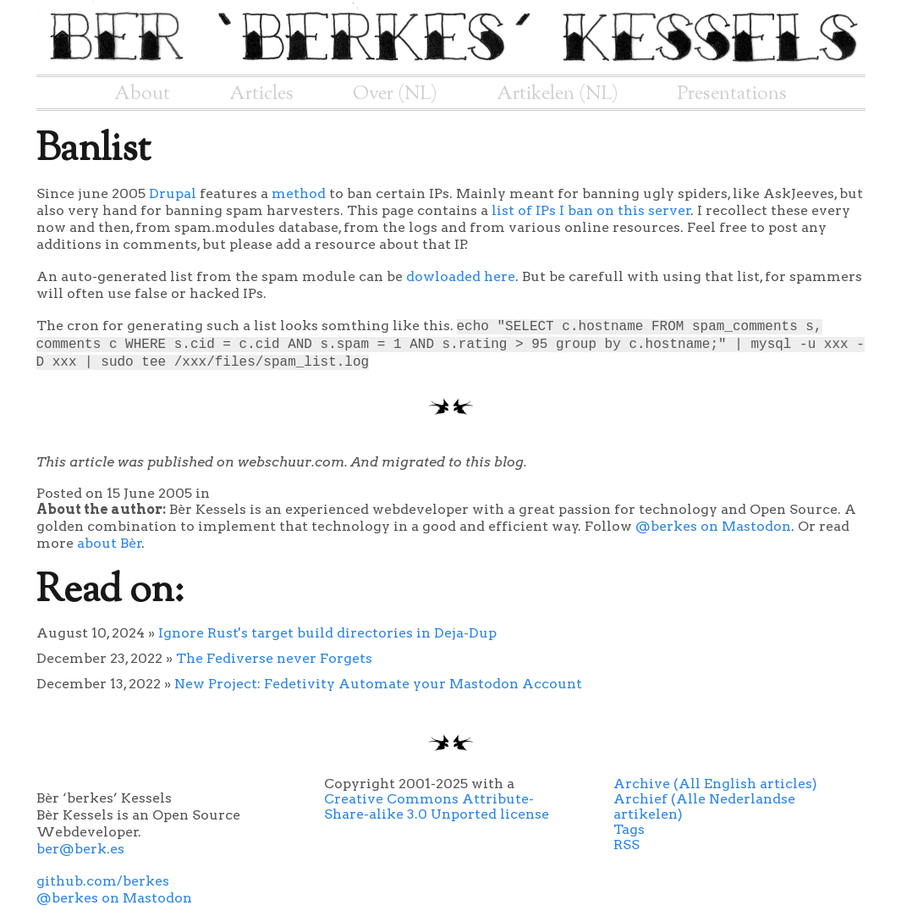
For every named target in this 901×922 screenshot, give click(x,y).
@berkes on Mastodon (713, 526)
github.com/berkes (102, 881)
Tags (629, 829)
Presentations (732, 94)
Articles (261, 94)
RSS (626, 844)
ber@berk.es (80, 849)
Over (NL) (395, 94)
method (299, 193)
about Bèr (109, 543)
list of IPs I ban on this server (591, 210)
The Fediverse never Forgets (274, 658)
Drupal (172, 193)
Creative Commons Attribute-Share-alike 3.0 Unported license (436, 806)
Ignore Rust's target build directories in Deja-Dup (327, 633)
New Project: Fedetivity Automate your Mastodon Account (378, 684)
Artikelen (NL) (557, 94)
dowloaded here (460, 276)
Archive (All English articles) (715, 784)
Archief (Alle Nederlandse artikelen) (704, 806)
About (142, 94)
